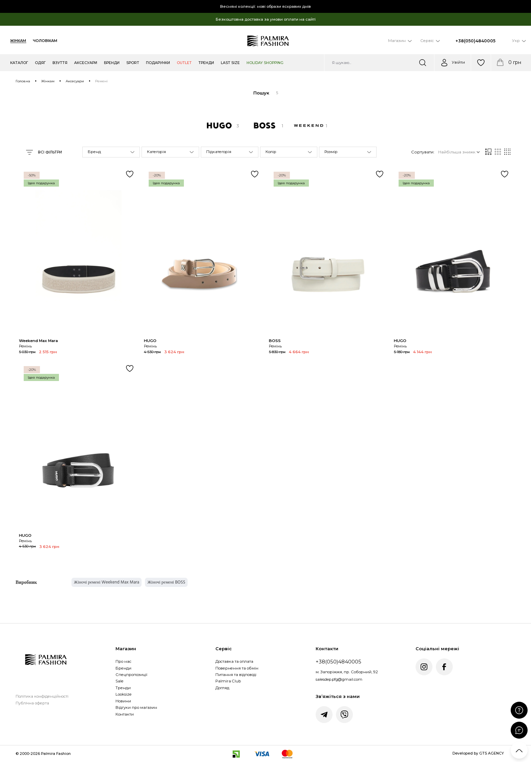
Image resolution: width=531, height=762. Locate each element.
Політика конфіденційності (42, 696)
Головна (23, 81)
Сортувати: (422, 151)
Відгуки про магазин (136, 707)
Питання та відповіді (235, 674)
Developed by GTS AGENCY (478, 753)
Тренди (123, 687)
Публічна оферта (32, 703)
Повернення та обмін (236, 668)
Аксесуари (75, 81)
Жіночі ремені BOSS (166, 582)
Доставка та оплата (234, 661)
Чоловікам (45, 41)
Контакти (124, 714)
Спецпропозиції (131, 674)
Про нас (123, 661)
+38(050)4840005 (475, 40)
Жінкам (18, 41)
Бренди (123, 668)
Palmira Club (228, 681)
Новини (123, 701)
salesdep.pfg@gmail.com (339, 679)
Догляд (222, 687)
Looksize (123, 694)
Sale (119, 681)
